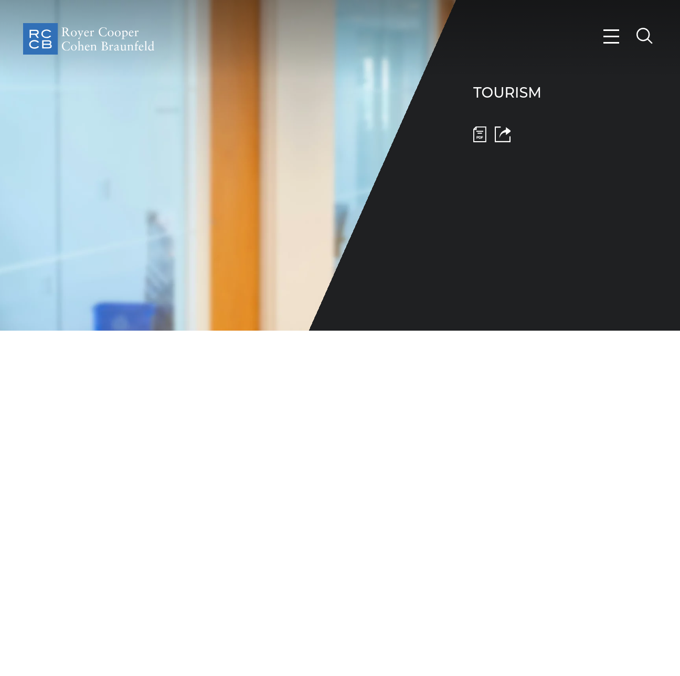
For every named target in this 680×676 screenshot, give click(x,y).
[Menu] (611, 36)
